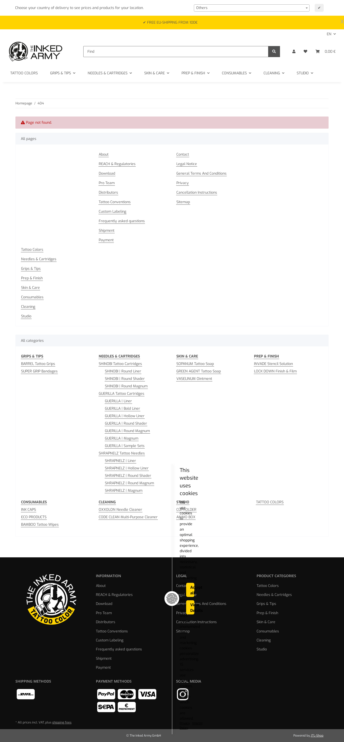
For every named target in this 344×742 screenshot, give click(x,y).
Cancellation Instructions (196, 192)
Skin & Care (30, 287)
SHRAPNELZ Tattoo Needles (122, 453)
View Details (266, 722)
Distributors (108, 192)
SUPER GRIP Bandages (39, 371)
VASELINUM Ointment (194, 378)
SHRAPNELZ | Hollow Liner (127, 468)
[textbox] (251, 8)
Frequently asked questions (122, 221)
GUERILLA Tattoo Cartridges (121, 393)
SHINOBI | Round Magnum (126, 386)
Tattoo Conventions (115, 202)
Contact (182, 154)
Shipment (106, 230)
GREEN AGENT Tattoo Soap (198, 371)
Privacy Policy (53, 727)
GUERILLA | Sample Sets (124, 445)
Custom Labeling (112, 211)
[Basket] (325, 51)
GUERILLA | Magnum (121, 438)
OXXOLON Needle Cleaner (120, 509)
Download (107, 173)
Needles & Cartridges (38, 259)
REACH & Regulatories (117, 164)
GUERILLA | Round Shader (126, 423)
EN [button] (329, 34)
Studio (26, 316)
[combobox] (252, 8)
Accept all (266, 706)
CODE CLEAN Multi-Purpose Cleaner (128, 517)
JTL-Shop (317, 736)
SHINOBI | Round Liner (123, 371)
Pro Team (107, 183)
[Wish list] (305, 51)
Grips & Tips (31, 268)
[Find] (175, 51)
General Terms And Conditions (201, 173)
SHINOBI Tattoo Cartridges (120, 363)
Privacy (182, 183)
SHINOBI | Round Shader (125, 378)
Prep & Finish (32, 278)
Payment (106, 240)
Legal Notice (186, 164)
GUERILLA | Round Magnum (127, 430)
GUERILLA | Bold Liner (122, 408)
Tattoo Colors (32, 249)
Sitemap (183, 202)
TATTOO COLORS (270, 502)
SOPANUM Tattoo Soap (195, 363)
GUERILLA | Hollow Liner (124, 416)
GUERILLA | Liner (118, 401)
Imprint (74, 727)
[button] (294, 51)
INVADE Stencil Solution (273, 363)
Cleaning (28, 306)
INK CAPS (28, 509)
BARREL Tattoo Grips (38, 363)
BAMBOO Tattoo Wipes (40, 524)
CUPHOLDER (186, 509)
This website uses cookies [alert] (72, 702)
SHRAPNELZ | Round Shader (128, 475)
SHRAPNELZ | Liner (120, 460)
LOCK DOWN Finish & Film (275, 371)
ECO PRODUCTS (34, 517)
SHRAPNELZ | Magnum (123, 490)
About (103, 154)
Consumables (32, 297)
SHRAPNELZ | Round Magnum (129, 483)
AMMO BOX (185, 517)
